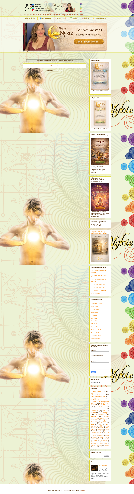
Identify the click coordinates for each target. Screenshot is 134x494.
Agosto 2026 (94, 327)
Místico (107, 429)
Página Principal (30, 18)
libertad (101, 427)
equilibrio (95, 399)
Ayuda (105, 431)
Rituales (103, 423)
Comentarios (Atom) (58, 70)
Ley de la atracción (96, 432)
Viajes (94, 435)
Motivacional (100, 418)
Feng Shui (106, 438)
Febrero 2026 (95, 309)
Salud (95, 440)
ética (92, 424)
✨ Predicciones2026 (99, 18)
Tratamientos (94, 442)
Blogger (83, 490)
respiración (106, 445)
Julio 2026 (94, 324)
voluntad (100, 431)
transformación (98, 397)
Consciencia (105, 416)
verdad (93, 413)
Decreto (99, 438)
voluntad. (100, 429)
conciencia (96, 392)
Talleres (102, 434)
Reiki (94, 431)
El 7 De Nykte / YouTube (98, 284)
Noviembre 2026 (96, 336)
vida (104, 411)
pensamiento (95, 409)
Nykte (101, 407)
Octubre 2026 (95, 333)
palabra (101, 426)
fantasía (107, 435)
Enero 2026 (94, 306)
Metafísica (94, 411)
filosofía (95, 437)
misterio (93, 438)
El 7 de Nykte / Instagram (98, 290)
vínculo (100, 446)
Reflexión (105, 404)
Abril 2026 (94, 315)
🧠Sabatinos (85, 18)
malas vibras (103, 437)
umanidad (95, 446)
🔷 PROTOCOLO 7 (45, 18)
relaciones (99, 445)
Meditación (106, 432)
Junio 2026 (94, 321)
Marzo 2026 (94, 312)
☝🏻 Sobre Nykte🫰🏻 (60, 18)
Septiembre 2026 (96, 330)
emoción (93, 423)
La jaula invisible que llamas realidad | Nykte (99, 232)
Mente (95, 427)
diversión (93, 443)
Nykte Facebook (95, 293)
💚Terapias (73, 18)
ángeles (93, 416)
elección (100, 435)
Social (107, 426)
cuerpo (104, 442)
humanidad (100, 415)
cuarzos (93, 445)
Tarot (108, 434)
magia (104, 421)
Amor (99, 424)
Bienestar (95, 394)
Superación (94, 420)
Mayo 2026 (94, 318)
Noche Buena (103, 443)
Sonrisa (95, 434)
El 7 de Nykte (104, 413)
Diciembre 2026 (95, 339)
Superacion (104, 440)
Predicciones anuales (97, 303)
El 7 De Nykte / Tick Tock (98, 287)
